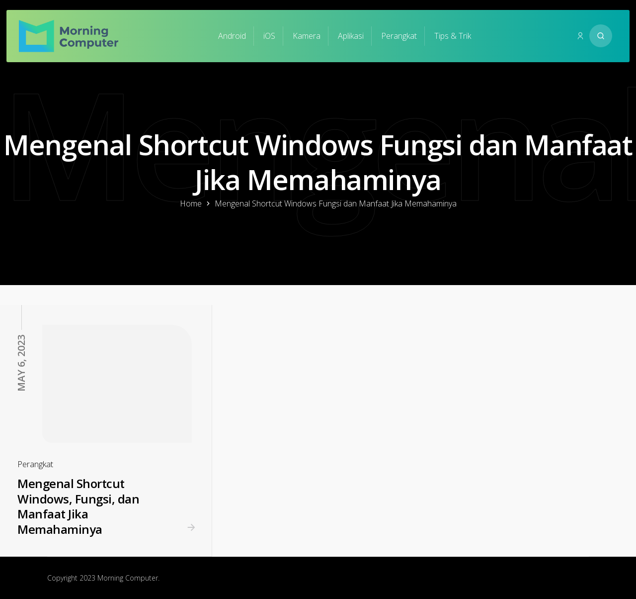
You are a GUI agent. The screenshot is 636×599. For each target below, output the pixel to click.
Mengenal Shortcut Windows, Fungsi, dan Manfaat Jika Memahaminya (78, 506)
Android (232, 35)
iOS (269, 35)
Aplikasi (351, 35)
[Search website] (600, 35)
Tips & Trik (452, 35)
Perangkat (399, 35)
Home (191, 203)
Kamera (306, 35)
